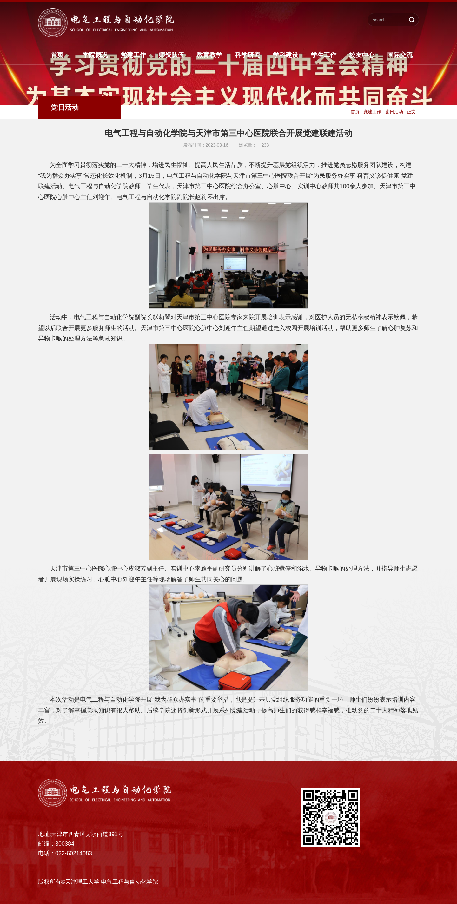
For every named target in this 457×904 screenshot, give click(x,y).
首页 (57, 54)
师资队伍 (171, 54)
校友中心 (361, 54)
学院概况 (95, 54)
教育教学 (209, 54)
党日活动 (394, 111)
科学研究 (247, 54)
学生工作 (323, 54)
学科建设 (285, 54)
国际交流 (400, 54)
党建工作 (133, 54)
